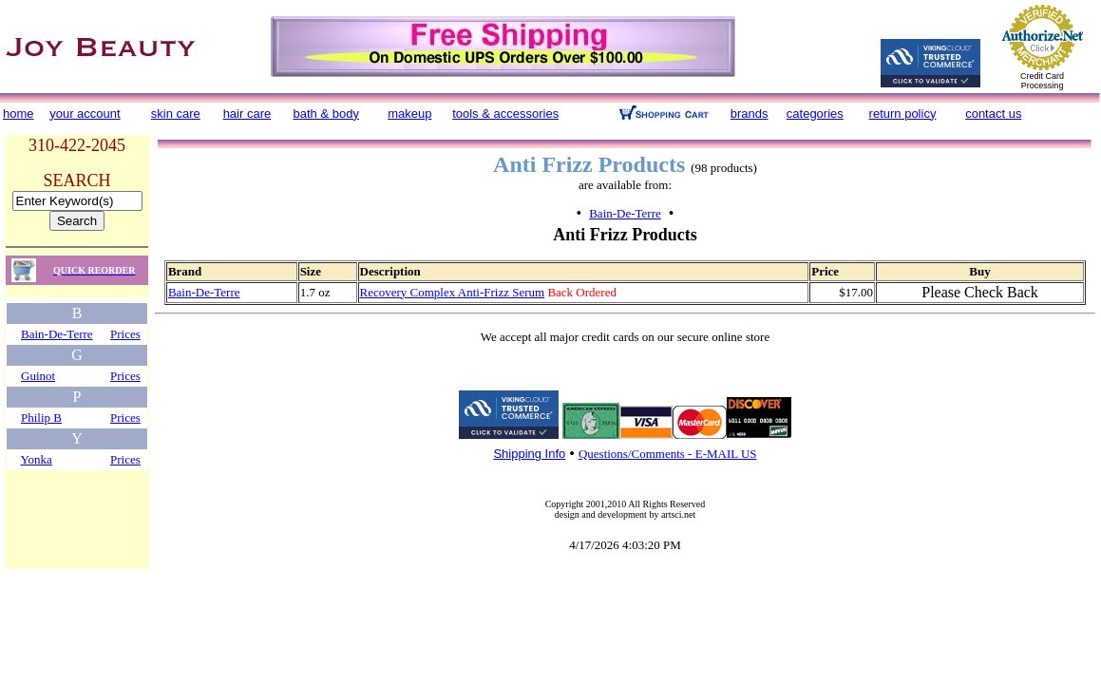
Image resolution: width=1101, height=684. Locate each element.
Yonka (36, 459)
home (18, 113)
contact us (993, 113)
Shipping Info (529, 453)
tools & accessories (505, 113)
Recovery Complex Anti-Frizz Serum (452, 292)
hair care (247, 113)
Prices (125, 334)
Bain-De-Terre (57, 334)
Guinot (38, 376)
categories (815, 113)
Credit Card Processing (1042, 80)
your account (84, 113)
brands (750, 113)
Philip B (41, 417)
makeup (409, 113)
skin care (175, 113)
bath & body (326, 113)
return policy (903, 113)
